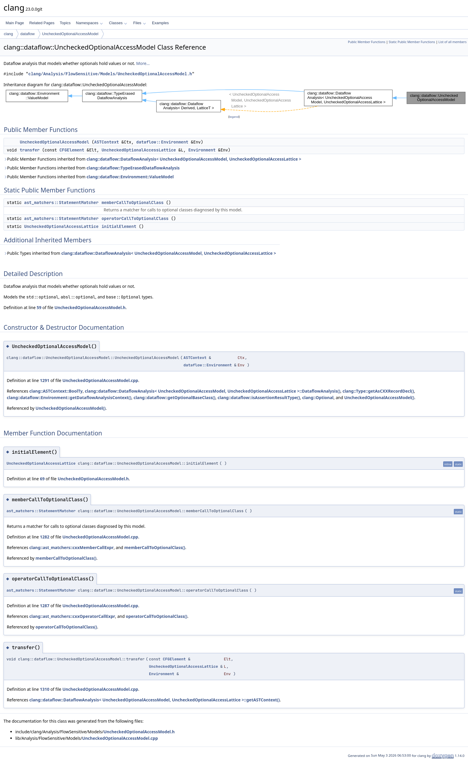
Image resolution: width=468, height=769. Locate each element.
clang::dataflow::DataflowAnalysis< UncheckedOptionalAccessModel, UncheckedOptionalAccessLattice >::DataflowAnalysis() (212, 391)
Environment (201, 150)
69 (42, 478)
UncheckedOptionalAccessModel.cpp (100, 380)
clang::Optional (317, 397)
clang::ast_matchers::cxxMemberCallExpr (71, 547)
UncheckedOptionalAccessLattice (139, 150)
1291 (44, 380)
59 (39, 307)
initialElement (119, 226)
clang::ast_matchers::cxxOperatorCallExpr (72, 616)
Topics (65, 23)
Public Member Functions (366, 42)
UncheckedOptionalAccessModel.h (89, 307)
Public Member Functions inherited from (152, 159)
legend (234, 117)
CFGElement (71, 150)
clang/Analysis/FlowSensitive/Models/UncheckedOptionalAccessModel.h (110, 74)
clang (8, 34)
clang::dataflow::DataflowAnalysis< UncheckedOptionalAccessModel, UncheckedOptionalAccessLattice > (193, 159)
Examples (160, 23)
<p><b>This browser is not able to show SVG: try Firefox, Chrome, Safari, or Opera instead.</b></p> (236, 101)
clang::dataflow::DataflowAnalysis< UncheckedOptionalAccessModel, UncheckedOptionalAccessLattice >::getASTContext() (154, 700)
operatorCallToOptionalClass (135, 218)
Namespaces (89, 23)
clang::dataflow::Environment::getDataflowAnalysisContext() (69, 397)
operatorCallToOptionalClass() (156, 616)
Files (139, 23)
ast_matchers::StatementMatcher (61, 202)
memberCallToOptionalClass (132, 202)
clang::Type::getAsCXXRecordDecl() (378, 391)
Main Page (15, 23)
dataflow (27, 34)
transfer (30, 150)
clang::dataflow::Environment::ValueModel (130, 176)
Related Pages (41, 23)
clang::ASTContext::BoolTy (56, 391)
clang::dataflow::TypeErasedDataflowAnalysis (133, 168)
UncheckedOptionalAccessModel (70, 34)
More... (143, 63)
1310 (44, 689)
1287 (44, 605)
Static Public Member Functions (412, 42)
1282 (44, 537)
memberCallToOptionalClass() (154, 547)
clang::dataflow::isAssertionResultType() (258, 397)
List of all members (452, 42)
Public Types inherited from (140, 253)
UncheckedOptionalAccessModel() (379, 397)
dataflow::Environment (162, 142)
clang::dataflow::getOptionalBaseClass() (174, 397)
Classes (118, 23)
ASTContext (106, 142)
